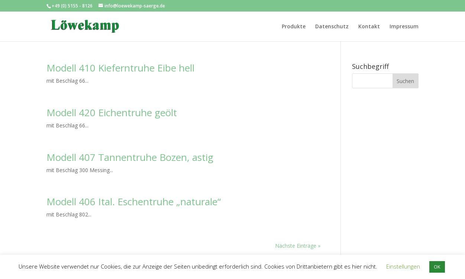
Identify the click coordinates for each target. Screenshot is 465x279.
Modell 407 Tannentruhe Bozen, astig (129, 157)
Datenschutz (332, 27)
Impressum (404, 27)
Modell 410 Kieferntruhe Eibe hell (120, 67)
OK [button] (437, 266)
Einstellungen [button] (403, 266)
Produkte (294, 27)
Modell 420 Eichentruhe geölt (111, 112)
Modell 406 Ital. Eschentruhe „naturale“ (133, 201)
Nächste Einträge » (297, 245)
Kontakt (369, 27)
